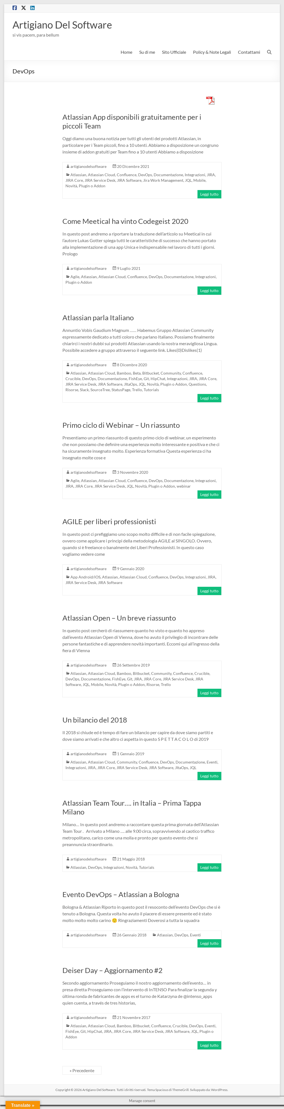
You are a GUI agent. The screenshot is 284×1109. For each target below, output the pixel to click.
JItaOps (130, 384)
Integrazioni (195, 174)
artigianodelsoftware (88, 166)
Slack (84, 389)
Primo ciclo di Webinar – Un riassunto (121, 425)
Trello (137, 389)
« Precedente (82, 1070)
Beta (137, 373)
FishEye (135, 378)
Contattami (249, 52)
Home (126, 52)
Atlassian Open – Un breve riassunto (119, 617)
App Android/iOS (85, 577)
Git (146, 378)
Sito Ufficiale (174, 52)
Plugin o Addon (92, 185)
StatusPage (120, 389)
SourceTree (100, 389)
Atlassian (78, 174)
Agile (74, 276)
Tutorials (151, 389)
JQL (188, 180)
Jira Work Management (163, 180)
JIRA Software (129, 180)
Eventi (212, 762)
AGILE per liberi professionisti (109, 521)
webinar (184, 486)
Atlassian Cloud (101, 174)
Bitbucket (150, 373)
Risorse (71, 389)
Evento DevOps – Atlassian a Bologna (120, 894)
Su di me (147, 52)
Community (171, 373)
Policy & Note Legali (212, 52)
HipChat (158, 378)
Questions (197, 384)
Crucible (72, 378)
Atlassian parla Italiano (98, 317)
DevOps (145, 174)
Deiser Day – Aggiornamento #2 (112, 970)
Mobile (199, 180)
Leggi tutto (209, 194)
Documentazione (168, 174)
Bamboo (124, 373)
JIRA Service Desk (100, 180)
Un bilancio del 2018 (94, 719)
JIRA (211, 174)
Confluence (126, 174)
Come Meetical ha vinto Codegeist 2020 (125, 221)
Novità (71, 185)
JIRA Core (74, 180)
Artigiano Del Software (62, 25)
